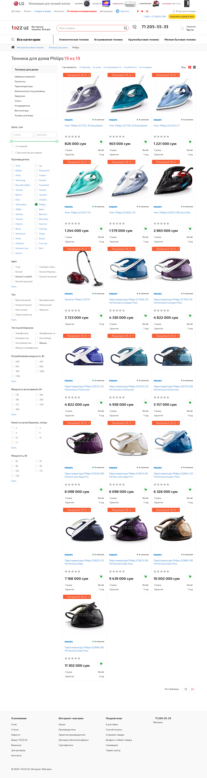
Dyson (19, 253)
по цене (97, 67)
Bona (18, 228)
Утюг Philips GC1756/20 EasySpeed (128, 125)
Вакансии (16, 745)
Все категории (28, 39)
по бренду (84, 67)
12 (186, 689)
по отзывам (145, 67)
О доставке (112, 724)
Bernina (43, 214)
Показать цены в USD (182, 16)
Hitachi (19, 223)
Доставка (16, 11)
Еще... (14, 286)
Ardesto (20, 243)
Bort (41, 248)
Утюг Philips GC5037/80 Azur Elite (172, 212)
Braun (42, 238)
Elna (18, 199)
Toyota (19, 219)
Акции (62, 724)
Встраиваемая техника (108, 39)
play (142, 11)
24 (192, 689)
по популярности (112, 67)
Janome (43, 194)
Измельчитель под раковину (30, 91)
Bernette (43, 219)
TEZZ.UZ (20, 27)
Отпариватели (22, 105)
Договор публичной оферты (74, 739)
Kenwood (20, 233)
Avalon (42, 175)
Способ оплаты (114, 729)
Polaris (42, 180)
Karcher (43, 223)
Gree (18, 165)
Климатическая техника (74, 39)
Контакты (59, 11)
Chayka (43, 199)
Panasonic (44, 170)
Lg (40, 165)
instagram (147, 11)
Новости (15, 734)
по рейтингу (130, 67)
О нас (14, 724)
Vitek (18, 238)
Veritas (19, 214)
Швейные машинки (25, 76)
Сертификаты (66, 745)
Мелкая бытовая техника (180, 39)
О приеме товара (115, 734)
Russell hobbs (23, 185)
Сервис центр (113, 750)
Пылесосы (20, 81)
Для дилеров (106, 11)
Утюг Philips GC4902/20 (122, 212)
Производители (67, 729)
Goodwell (44, 185)
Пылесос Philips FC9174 (77, 299)
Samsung (20, 180)
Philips (42, 204)
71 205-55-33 (152, 26)
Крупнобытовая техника (143, 39)
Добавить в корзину (101, 141)
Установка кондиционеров (82, 11)
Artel (18, 175)
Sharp (42, 233)
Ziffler (19, 209)
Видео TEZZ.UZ (19, 739)
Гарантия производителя (72, 734)
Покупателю (114, 718)
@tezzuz (125, 11)
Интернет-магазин (71, 718)
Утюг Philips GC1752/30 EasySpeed (84, 125)
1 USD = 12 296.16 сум (155, 16)
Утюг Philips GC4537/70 (78, 212)
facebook (138, 11)
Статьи (15, 729)
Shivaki (19, 189)
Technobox (21, 204)
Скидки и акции (42, 11)
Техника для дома (26, 69)
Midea (19, 170)
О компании (19, 718)
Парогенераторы (24, 86)
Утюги (18, 100)
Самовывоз (112, 745)
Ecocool (43, 243)
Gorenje (43, 228)
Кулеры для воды (24, 115)
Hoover (42, 189)
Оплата (27, 11)
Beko (41, 209)
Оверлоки (20, 96)
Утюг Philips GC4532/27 (167, 125)
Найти (125, 28)
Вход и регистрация (186, 11)
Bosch (19, 194)
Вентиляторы (22, 110)
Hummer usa (22, 248)
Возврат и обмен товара (119, 739)
